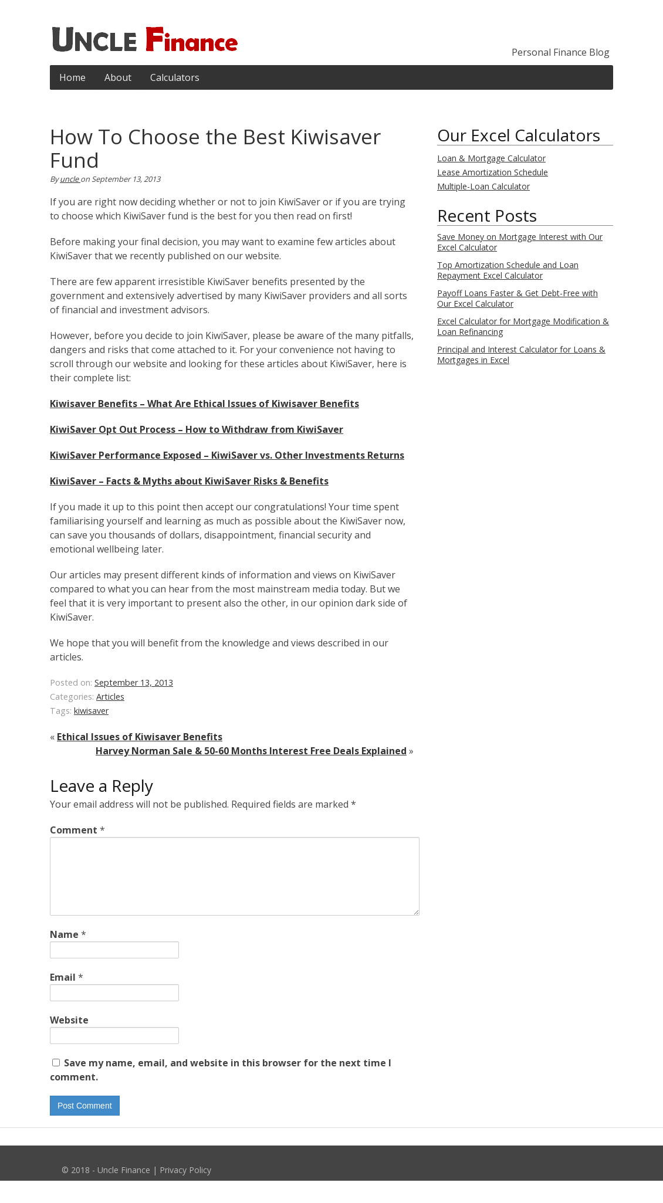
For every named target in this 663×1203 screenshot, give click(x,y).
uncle (70, 179)
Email (66, 991)
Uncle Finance (123, 1184)
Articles (110, 696)
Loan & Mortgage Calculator (491, 158)
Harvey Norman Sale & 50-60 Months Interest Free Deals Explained (251, 750)
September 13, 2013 (133, 682)
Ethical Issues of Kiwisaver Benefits (139, 736)
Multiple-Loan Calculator (483, 186)
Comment (77, 830)
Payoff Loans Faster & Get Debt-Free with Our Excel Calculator (517, 298)
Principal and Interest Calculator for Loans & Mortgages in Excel (521, 354)
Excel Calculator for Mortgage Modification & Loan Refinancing (523, 326)
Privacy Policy (185, 1184)
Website (69, 1034)
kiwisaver (91, 710)
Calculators (174, 77)
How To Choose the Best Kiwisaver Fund (215, 148)
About (117, 77)
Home (72, 77)
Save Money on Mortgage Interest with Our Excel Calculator (520, 242)
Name (68, 948)
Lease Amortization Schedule (492, 172)
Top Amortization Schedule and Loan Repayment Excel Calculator (508, 270)
